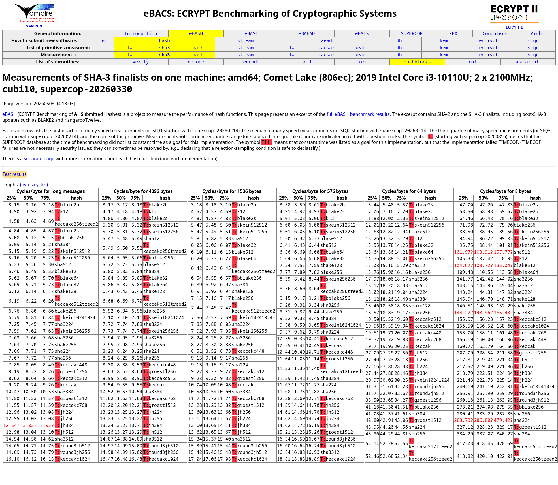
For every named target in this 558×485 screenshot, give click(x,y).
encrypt (488, 40)
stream (245, 40)
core (362, 62)
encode (251, 62)
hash (164, 40)
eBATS (362, 33)
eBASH (196, 33)
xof (472, 62)
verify (141, 62)
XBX (453, 33)
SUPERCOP (412, 33)
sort (306, 62)
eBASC (251, 33)
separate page (39, 158)
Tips (100, 40)
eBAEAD (307, 33)
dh (399, 40)
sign (533, 40)
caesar (326, 47)
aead (326, 40)
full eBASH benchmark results (358, 114)
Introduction (140, 33)
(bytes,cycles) (34, 184)
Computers (494, 33)
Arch (536, 33)
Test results (15, 174)
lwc (131, 47)
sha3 (164, 47)
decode (196, 62)
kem (444, 40)
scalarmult (528, 62)
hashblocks (417, 62)
